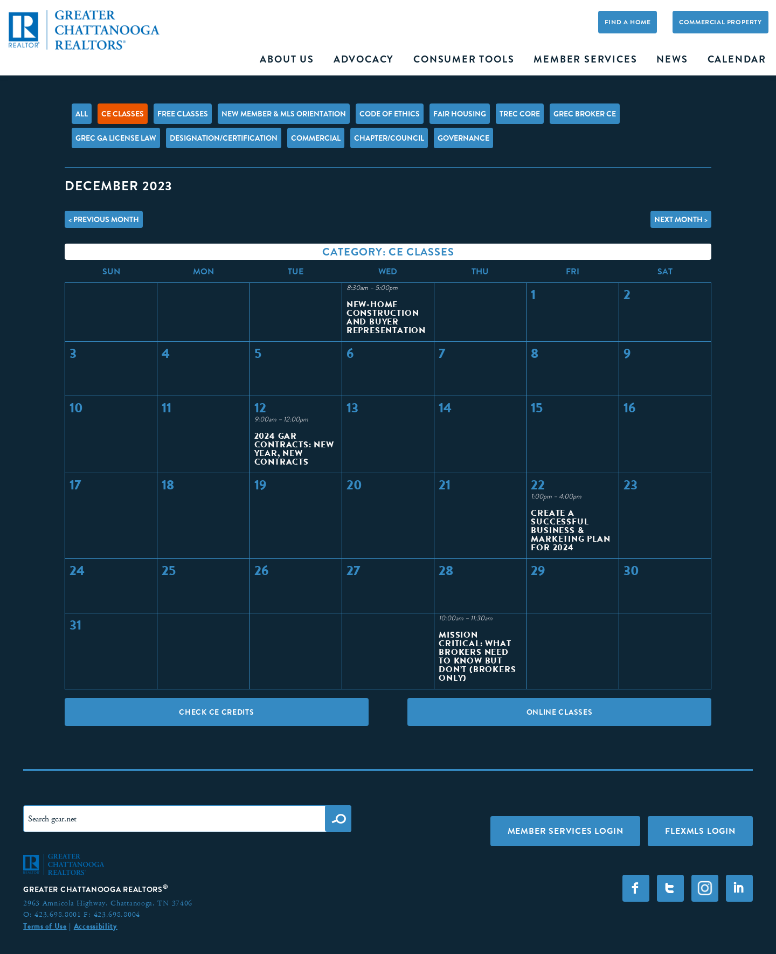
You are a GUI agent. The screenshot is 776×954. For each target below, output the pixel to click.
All (81, 114)
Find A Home (628, 22)
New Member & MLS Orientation (283, 114)
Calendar (737, 59)
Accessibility (95, 926)
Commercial (316, 138)
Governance (463, 138)
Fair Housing (459, 114)
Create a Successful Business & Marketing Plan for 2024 (570, 530)
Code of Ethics (389, 114)
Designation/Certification (224, 138)
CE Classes (122, 114)
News (672, 59)
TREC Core (520, 114)
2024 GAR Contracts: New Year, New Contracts (294, 448)
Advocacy (364, 59)
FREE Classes (182, 114)
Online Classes (559, 712)
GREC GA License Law (115, 138)
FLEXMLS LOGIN (700, 831)
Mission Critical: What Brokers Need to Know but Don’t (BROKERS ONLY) (477, 656)
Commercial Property (720, 22)
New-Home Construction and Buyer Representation (386, 317)
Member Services (585, 59)
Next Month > (681, 219)
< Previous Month (103, 219)
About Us (287, 59)
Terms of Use (44, 926)
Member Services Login (565, 831)
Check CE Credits (216, 712)
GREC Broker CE (584, 114)
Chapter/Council (389, 138)
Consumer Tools (463, 59)
